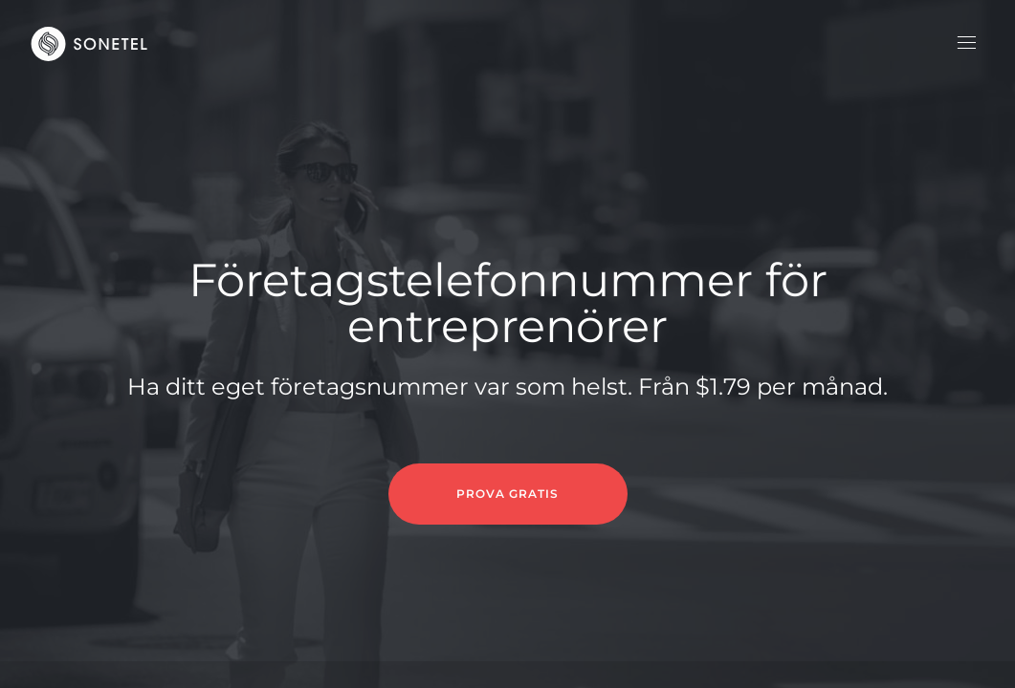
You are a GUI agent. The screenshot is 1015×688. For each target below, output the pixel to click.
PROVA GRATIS (507, 493)
